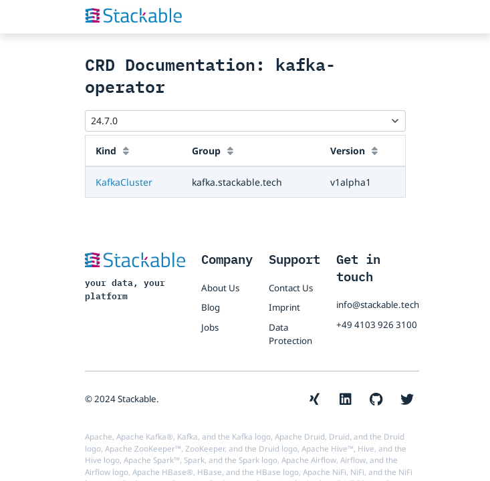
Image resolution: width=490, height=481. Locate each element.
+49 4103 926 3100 (376, 325)
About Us (220, 288)
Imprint (284, 307)
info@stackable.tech (377, 305)
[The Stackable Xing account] (315, 399)
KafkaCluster (124, 182)
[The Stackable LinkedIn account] (346, 399)
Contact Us (291, 288)
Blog (210, 307)
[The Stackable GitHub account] (376, 399)
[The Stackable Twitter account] (407, 399)
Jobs (210, 327)
